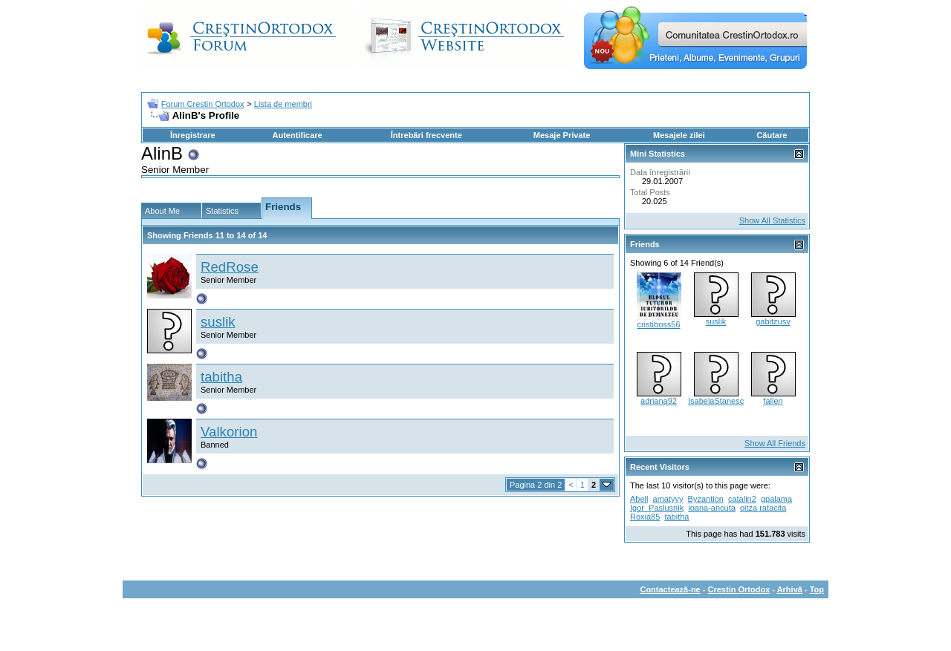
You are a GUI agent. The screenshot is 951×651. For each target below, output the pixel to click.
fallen (772, 400)
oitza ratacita (763, 507)
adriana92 (658, 400)
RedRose (230, 267)
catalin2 (742, 498)
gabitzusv (773, 321)
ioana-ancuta (712, 507)
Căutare (771, 135)
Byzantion (706, 498)
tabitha (221, 377)
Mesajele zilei (679, 135)
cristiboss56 (658, 324)
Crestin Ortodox (739, 589)
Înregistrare (192, 135)
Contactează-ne (670, 589)
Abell (639, 498)
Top (817, 589)
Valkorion (229, 431)
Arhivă (789, 589)
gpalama (776, 498)
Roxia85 (645, 516)
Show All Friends (774, 443)
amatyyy (668, 498)
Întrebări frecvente (426, 135)
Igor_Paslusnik (657, 507)
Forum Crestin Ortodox (202, 103)
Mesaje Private (561, 135)
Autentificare (297, 135)
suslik (218, 322)
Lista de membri (283, 103)
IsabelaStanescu (718, 400)
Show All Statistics (772, 220)
